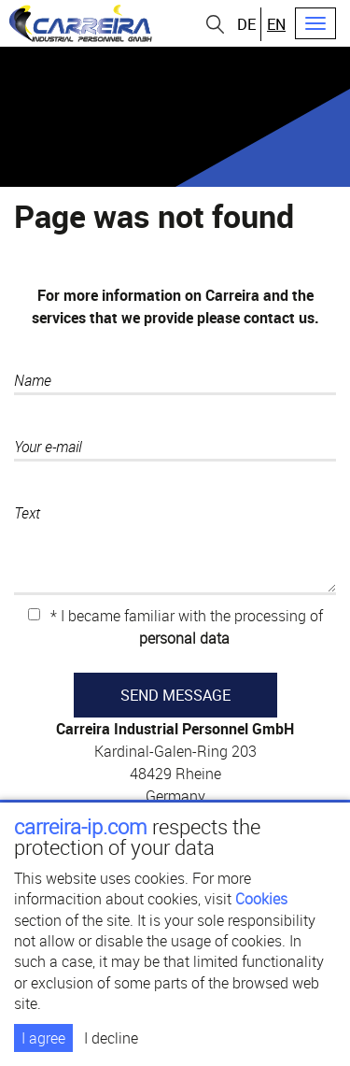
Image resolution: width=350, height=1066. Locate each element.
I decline (111, 1038)
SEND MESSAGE (175, 695)
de (246, 24)
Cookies (261, 898)
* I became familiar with (175, 626)
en (276, 24)
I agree (43, 1038)
